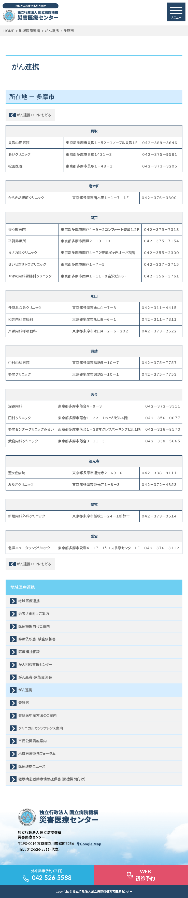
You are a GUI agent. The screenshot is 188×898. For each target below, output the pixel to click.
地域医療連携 (22, 587)
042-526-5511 (38, 849)
